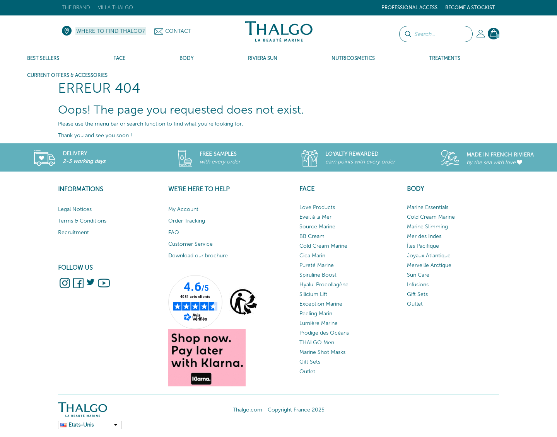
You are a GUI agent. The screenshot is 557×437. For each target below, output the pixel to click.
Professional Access (409, 7)
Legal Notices (75, 209)
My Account (183, 209)
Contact (178, 31)
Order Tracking (186, 221)
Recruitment (73, 232)
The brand (76, 7)
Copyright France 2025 (296, 409)
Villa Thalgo (115, 7)
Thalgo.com (247, 409)
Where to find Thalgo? (110, 31)
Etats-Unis (81, 425)
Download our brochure (198, 255)
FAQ (173, 232)
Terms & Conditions (82, 221)
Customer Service (190, 244)
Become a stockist (470, 7)
